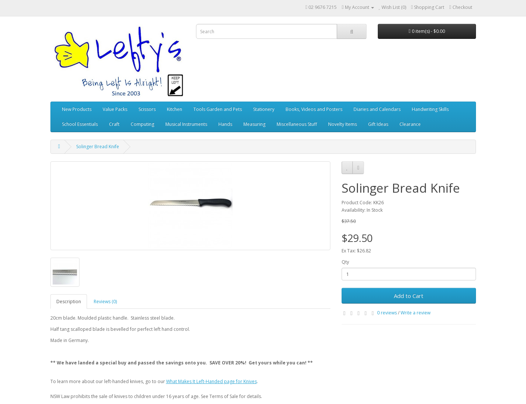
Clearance (410, 124)
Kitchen (174, 109)
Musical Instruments (186, 124)
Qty (345, 262)
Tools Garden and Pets (217, 109)
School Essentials (80, 124)
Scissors (147, 109)
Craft (114, 124)
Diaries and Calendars (377, 109)
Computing (142, 124)
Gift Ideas (378, 124)
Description (68, 301)
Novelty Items (342, 124)
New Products (76, 109)
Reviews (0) (105, 301)
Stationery (263, 109)
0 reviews (387, 313)
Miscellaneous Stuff (297, 124)
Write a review (415, 313)
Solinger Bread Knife (97, 146)
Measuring (254, 124)
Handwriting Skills (430, 109)
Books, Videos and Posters (314, 109)
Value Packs (115, 109)
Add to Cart (408, 295)
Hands (225, 124)
